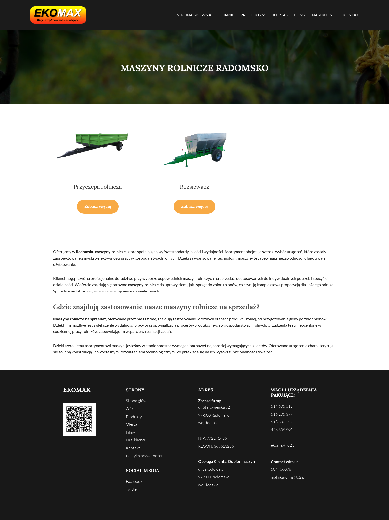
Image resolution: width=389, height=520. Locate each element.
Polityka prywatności (144, 455)
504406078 (281, 469)
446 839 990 (281, 429)
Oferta (278, 14)
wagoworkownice (101, 291)
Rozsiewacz (194, 186)
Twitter (132, 489)
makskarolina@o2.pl (288, 477)
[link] (252, 15)
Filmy (300, 14)
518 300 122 (281, 421)
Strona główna (194, 14)
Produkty (251, 14)
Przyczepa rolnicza (98, 186)
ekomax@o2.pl (283, 445)
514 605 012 (281, 406)
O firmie (225, 14)
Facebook (134, 481)
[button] (98, 207)
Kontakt (352, 14)
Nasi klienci (324, 14)
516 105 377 (281, 414)
